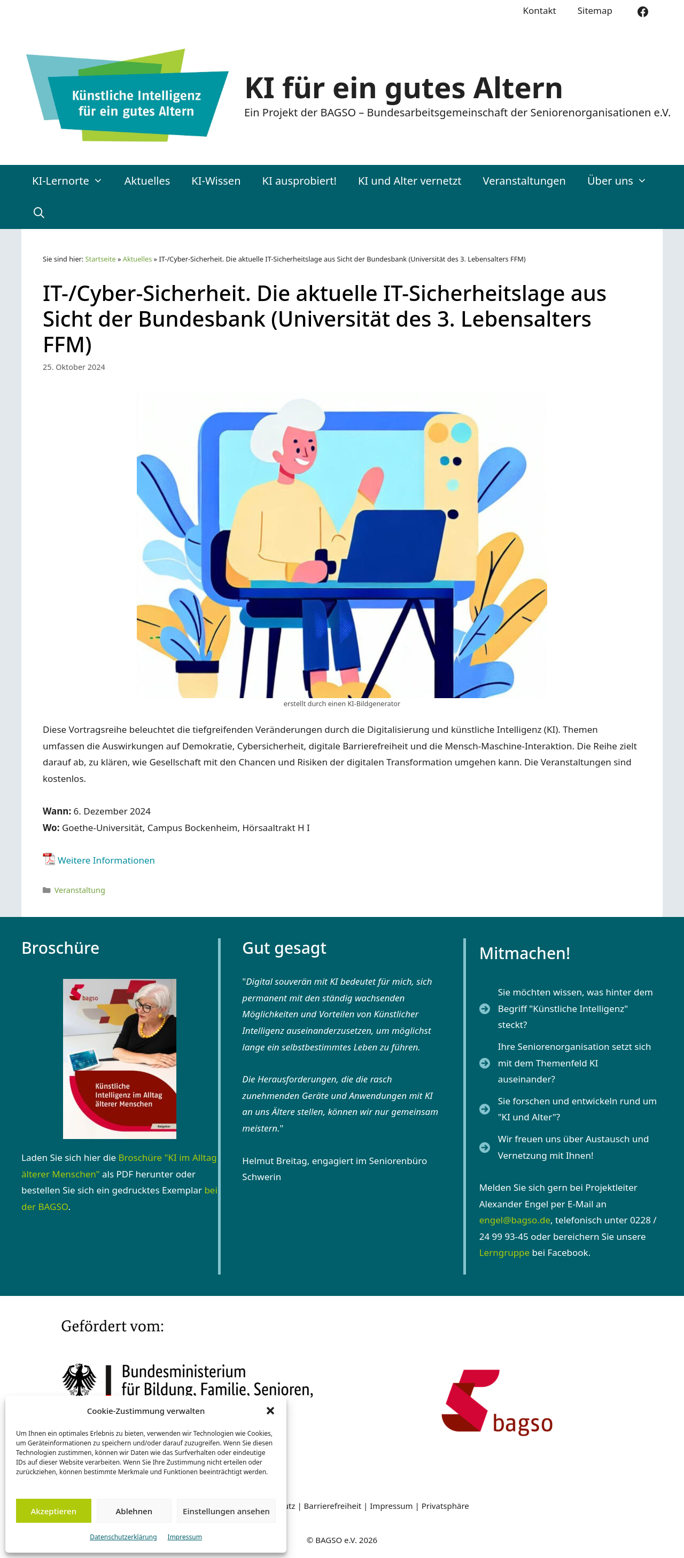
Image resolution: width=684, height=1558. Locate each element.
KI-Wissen (215, 180)
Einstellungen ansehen (226, 1511)
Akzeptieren (53, 1511)
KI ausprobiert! (299, 180)
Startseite (101, 259)
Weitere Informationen (106, 860)
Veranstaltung (80, 890)
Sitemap (595, 10)
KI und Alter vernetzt (410, 180)
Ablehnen (134, 1511)
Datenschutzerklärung (123, 1536)
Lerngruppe (504, 1252)
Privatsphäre (445, 1505)
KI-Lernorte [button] (73, 181)
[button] (270, 1410)
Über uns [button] (622, 181)
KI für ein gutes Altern (403, 87)
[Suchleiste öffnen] (39, 213)
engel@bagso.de (514, 1220)
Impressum (185, 1536)
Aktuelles (147, 180)
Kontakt (539, 10)
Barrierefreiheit (333, 1505)
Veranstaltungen (524, 180)
